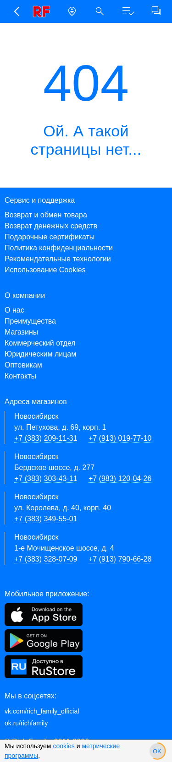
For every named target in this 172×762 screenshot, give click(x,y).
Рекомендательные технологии (58, 259)
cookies (63, 746)
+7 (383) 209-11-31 (45, 438)
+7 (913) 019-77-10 (120, 438)
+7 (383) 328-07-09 (45, 559)
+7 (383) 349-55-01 (45, 519)
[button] (16, 11)
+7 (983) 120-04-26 (120, 478)
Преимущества (30, 321)
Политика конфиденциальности (59, 248)
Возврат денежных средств (51, 226)
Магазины (21, 332)
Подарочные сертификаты (49, 237)
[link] (44, 11)
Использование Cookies (45, 270)
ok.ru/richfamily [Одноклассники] (26, 723)
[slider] (157, 751)
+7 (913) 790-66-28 (120, 559)
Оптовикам (23, 365)
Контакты (20, 376)
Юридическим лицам (40, 354)
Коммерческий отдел (40, 343)
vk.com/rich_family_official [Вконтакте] (42, 711)
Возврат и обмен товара (46, 215)
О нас (14, 310)
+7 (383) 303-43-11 (45, 478)
